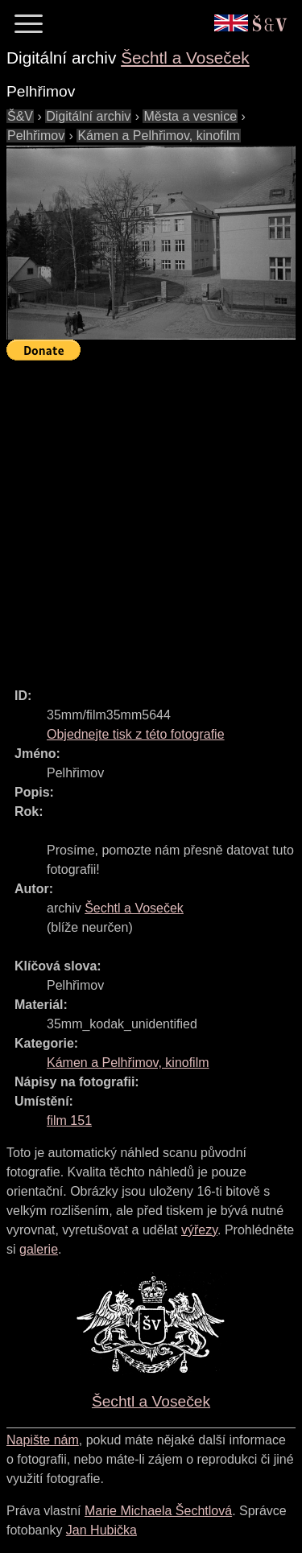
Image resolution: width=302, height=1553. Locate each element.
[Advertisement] (151, 517)
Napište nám (42, 1440)
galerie (38, 1249)
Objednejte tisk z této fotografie (136, 734)
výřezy (199, 1230)
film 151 (69, 1120)
